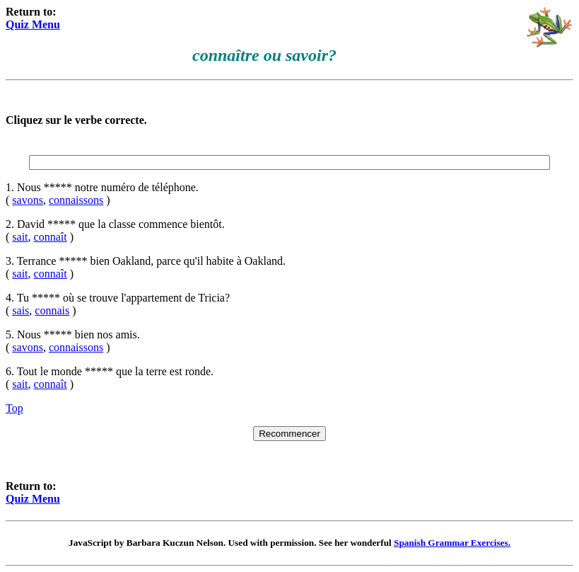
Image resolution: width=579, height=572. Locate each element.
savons (27, 200)
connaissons (76, 200)
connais (52, 310)
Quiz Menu (33, 24)
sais (20, 310)
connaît (50, 237)
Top (14, 408)
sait (20, 237)
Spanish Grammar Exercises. (452, 542)
